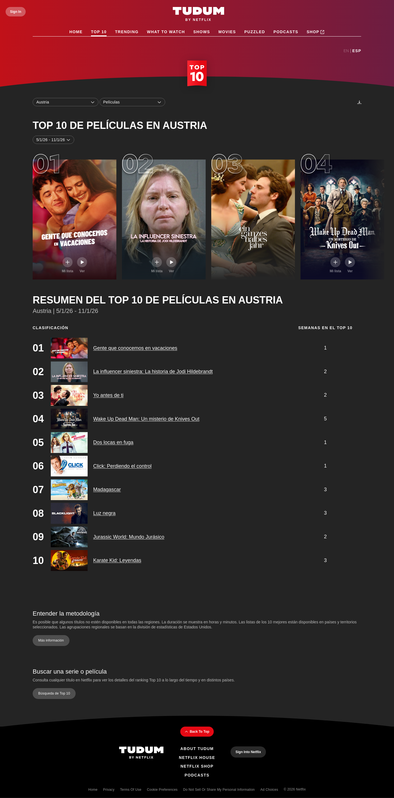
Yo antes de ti (108, 395)
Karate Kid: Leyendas (117, 560)
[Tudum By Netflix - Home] (141, 753)
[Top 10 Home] (197, 74)
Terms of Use (130, 790)
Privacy (108, 790)
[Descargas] (359, 102)
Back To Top (197, 731)
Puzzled (254, 32)
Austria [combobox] (65, 102)
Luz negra (104, 513)
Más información (51, 641)
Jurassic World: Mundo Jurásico (128, 537)
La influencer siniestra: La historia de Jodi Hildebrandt (153, 372)
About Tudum (197, 748)
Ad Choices (269, 790)
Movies (227, 32)
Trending (126, 32)
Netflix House (197, 757)
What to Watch (166, 32)
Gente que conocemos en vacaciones (135, 348)
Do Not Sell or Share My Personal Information (219, 790)
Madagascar (107, 490)
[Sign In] (16, 11)
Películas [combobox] (132, 102)
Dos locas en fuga (113, 442)
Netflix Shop (197, 766)
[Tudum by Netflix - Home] (198, 14)
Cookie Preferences (162, 790)
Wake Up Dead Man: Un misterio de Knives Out (146, 419)
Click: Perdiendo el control (122, 466)
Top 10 (99, 32)
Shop (316, 32)
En (346, 51)
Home (76, 32)
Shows (201, 32)
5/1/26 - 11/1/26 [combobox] (53, 140)
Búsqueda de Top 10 (54, 693)
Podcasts (285, 32)
